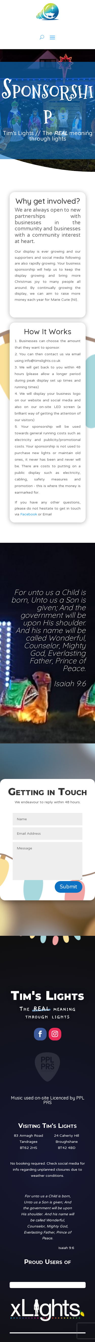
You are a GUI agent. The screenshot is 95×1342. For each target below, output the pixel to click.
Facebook (28, 514)
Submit (68, 887)
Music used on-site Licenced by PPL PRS (47, 1100)
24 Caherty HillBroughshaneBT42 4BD (66, 1141)
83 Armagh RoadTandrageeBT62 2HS (28, 1141)
